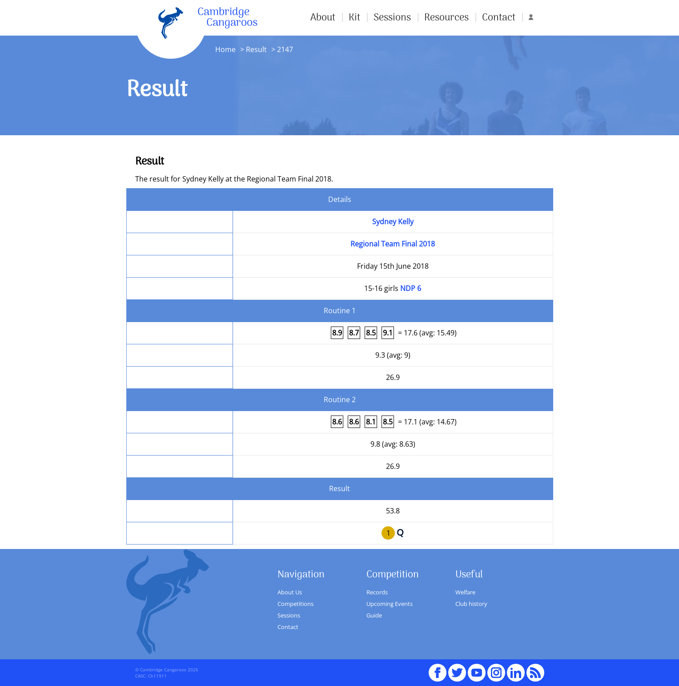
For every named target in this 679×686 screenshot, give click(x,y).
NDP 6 (410, 288)
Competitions (295, 604)
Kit (354, 18)
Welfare (465, 592)
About (322, 18)
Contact (498, 18)
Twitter (457, 669)
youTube (477, 669)
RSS (535, 669)
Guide (374, 615)
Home (225, 49)
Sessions (392, 18)
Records (377, 592)
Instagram (496, 669)
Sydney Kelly (393, 221)
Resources (446, 18)
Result (256, 49)
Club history (471, 604)
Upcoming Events (389, 604)
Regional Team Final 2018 (392, 244)
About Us (289, 592)
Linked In (516, 673)
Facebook (437, 669)
